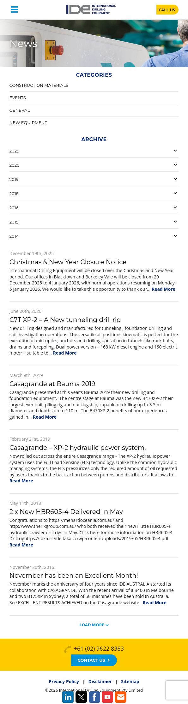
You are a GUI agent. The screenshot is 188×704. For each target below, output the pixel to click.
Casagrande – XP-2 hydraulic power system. (77, 447)
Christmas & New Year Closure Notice (68, 262)
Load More (91, 625)
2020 (14, 165)
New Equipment (28, 122)
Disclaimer (100, 681)
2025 (14, 150)
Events (17, 97)
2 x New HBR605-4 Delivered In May (66, 512)
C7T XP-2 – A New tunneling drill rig (65, 320)
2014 (14, 236)
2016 (14, 207)
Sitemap (130, 681)
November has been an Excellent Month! (73, 575)
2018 (14, 193)
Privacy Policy (64, 681)
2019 (14, 179)
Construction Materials (38, 85)
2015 (13, 221)
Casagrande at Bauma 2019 (52, 384)
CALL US (167, 10)
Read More (163, 289)
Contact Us (93, 660)
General (19, 110)
